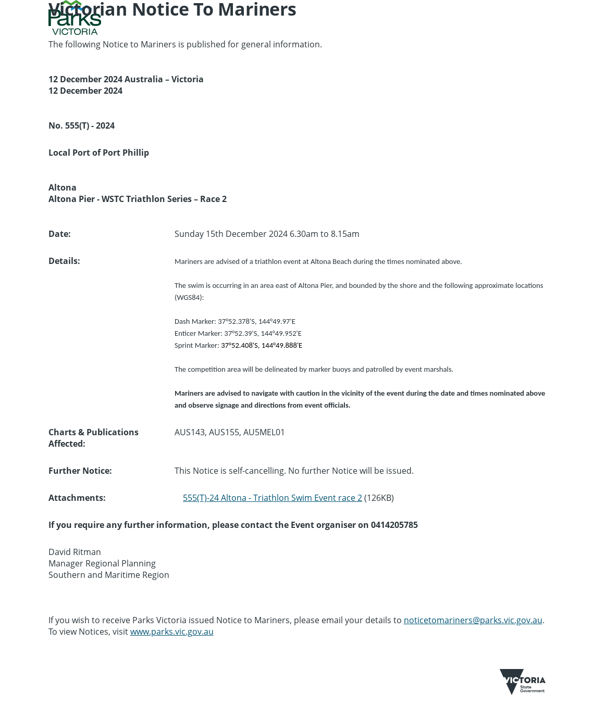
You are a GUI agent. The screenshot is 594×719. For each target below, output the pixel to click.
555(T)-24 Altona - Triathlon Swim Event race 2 (272, 497)
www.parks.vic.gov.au (172, 631)
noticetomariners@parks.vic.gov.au (473, 620)
